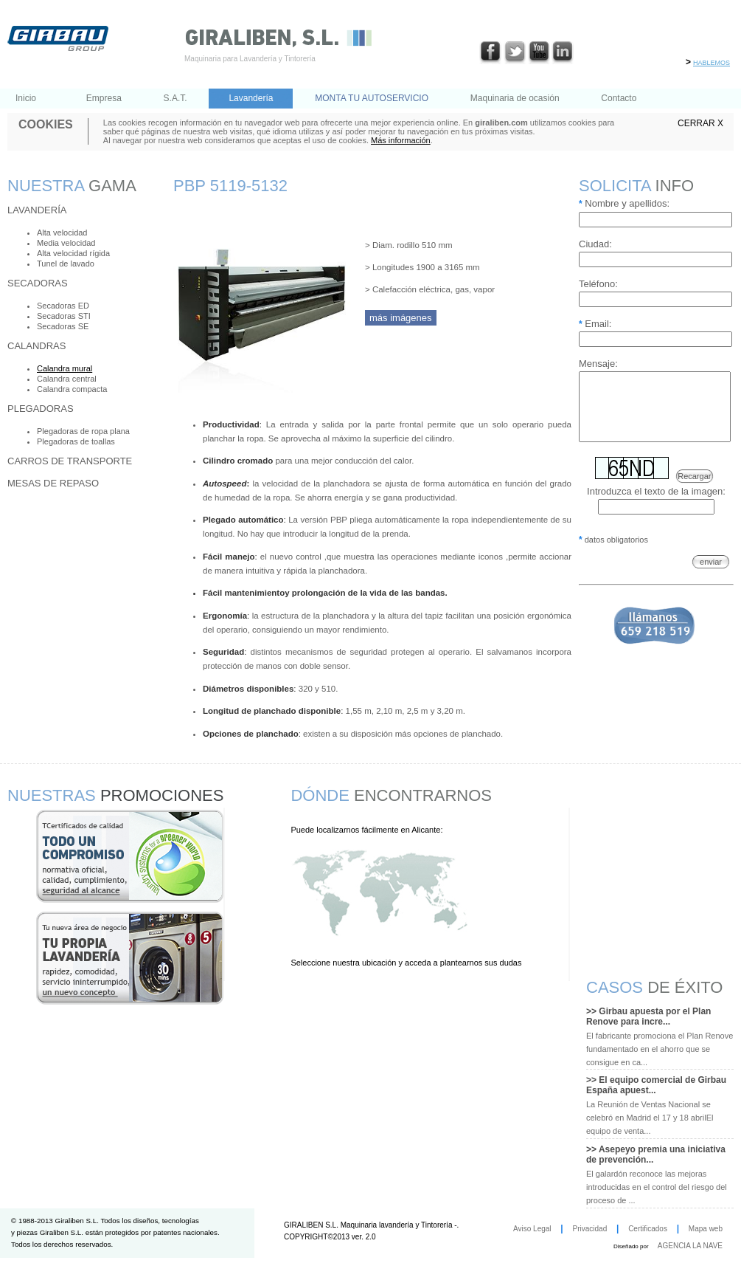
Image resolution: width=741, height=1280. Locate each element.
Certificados (647, 1229)
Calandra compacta (72, 389)
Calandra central (67, 378)
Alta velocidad (62, 232)
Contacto (618, 98)
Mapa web (706, 1229)
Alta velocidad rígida (73, 253)
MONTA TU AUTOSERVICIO (371, 98)
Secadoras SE (62, 326)
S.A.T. (175, 98)
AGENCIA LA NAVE (690, 1246)
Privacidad (590, 1229)
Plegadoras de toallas (76, 441)
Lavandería (251, 98)
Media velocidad (66, 242)
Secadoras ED (63, 305)
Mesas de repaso (53, 483)
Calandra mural (64, 368)
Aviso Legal (532, 1229)
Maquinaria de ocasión (515, 98)
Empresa (104, 98)
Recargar (694, 489)
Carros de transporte (69, 461)
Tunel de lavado (65, 263)
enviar (711, 575)
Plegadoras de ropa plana (83, 431)
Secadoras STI (64, 316)
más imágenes (400, 317)
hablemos (711, 61)
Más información (401, 140)
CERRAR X (700, 123)
